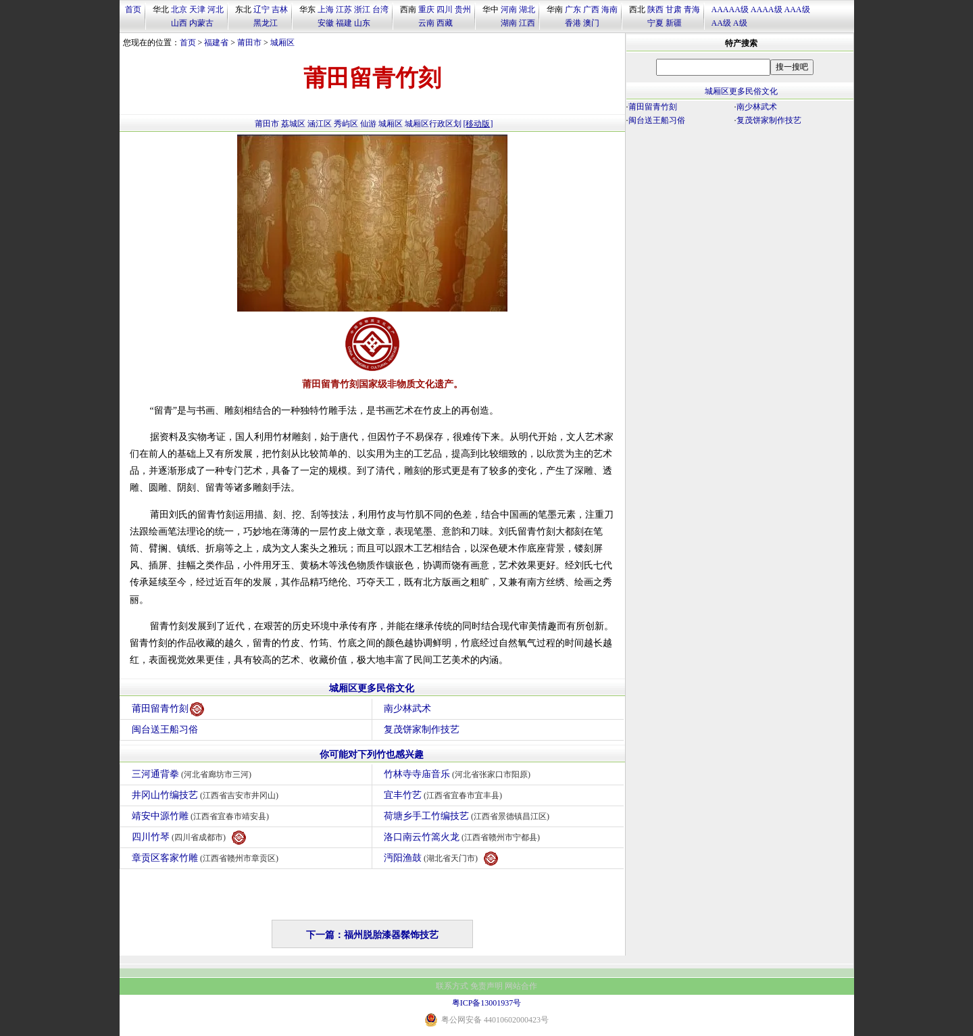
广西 (591, 9)
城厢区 (282, 42)
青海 (692, 9)
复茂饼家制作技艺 (421, 729)
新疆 (674, 23)
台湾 (380, 9)
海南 (609, 9)
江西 (527, 23)
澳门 (591, 23)
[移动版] (478, 123)
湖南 (509, 23)
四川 (444, 9)
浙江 (362, 9)
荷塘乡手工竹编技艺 (468, 816)
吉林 (280, 9)
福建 (344, 23)
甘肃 (674, 9)
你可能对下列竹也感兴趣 (372, 754)
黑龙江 (265, 23)
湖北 (527, 9)
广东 (573, 9)
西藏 (444, 23)
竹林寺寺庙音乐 (459, 774)
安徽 (326, 23)
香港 (573, 23)
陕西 (655, 9)
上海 (326, 9)
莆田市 (249, 42)
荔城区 (293, 123)
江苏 (344, 9)
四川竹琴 (189, 838)
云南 (426, 23)
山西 (179, 23)
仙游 (368, 123)
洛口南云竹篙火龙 (464, 837)
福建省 (216, 42)
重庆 (426, 9)
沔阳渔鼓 (441, 859)
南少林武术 (407, 709)
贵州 (463, 9)
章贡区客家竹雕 (207, 858)
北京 (179, 9)
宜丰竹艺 (445, 795)
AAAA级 (766, 9)
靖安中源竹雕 (202, 816)
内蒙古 (201, 23)
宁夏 (655, 23)
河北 (215, 9)
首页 (133, 9)
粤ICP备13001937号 (487, 1003)
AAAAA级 (730, 9)
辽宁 (261, 9)
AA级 (721, 23)
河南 (509, 9)
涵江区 (319, 123)
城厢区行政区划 (433, 123)
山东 (362, 23)
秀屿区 (346, 123)
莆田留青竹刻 (168, 709)
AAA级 (797, 9)
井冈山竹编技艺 (207, 795)
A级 (740, 23)
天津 (197, 9)
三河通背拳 (193, 774)
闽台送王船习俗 (165, 729)
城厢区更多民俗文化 (371, 688)
